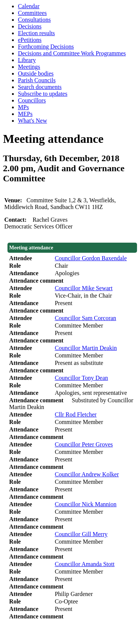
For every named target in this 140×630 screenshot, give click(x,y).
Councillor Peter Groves (84, 444)
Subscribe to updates (42, 93)
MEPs (25, 114)
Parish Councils (37, 80)
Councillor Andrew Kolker (87, 474)
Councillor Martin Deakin (86, 348)
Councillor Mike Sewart (84, 288)
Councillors (32, 100)
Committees (32, 13)
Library (27, 60)
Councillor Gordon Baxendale (91, 258)
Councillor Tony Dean (81, 378)
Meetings (29, 67)
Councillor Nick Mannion (85, 504)
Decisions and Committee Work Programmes (72, 53)
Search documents (40, 87)
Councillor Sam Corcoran (85, 318)
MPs (23, 107)
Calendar (29, 6)
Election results (36, 33)
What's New (32, 120)
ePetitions (29, 40)
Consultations (34, 19)
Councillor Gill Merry (81, 534)
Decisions (29, 26)
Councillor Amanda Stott (85, 564)
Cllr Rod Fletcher (76, 414)
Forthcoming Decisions (46, 46)
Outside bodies (36, 73)
